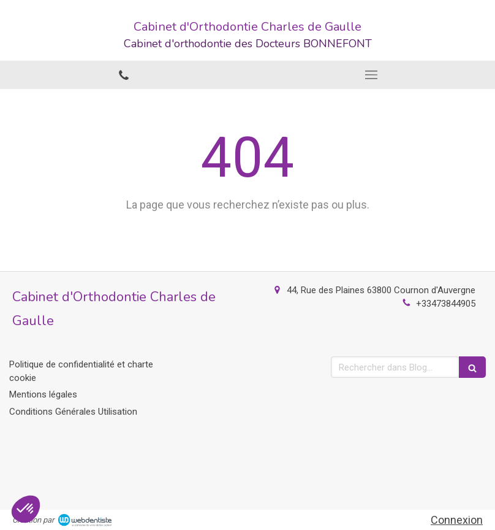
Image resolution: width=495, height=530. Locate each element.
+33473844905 (445, 303)
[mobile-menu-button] (371, 75)
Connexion (457, 519)
